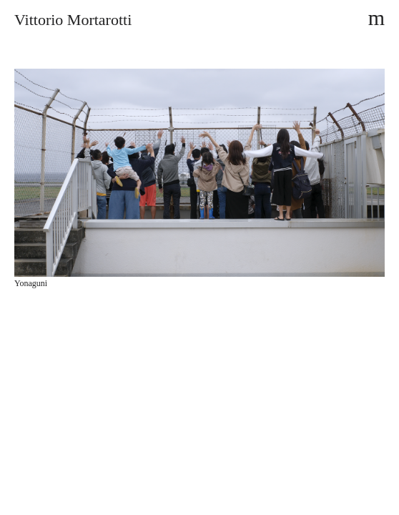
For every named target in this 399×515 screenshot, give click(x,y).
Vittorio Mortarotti (73, 20)
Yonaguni (30, 283)
